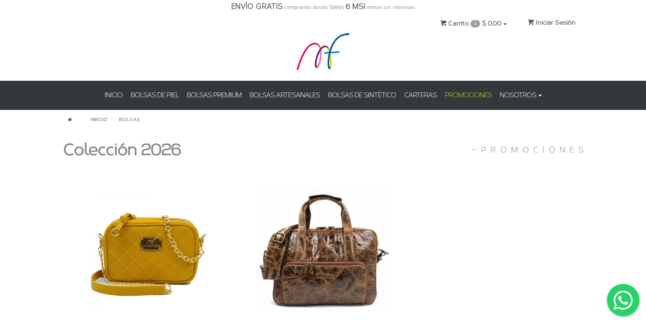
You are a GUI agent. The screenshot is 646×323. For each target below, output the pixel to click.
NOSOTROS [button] (521, 95)
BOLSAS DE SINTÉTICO (362, 95)
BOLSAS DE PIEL (155, 95)
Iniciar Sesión (552, 22)
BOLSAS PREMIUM (214, 95)
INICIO (113, 95)
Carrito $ (473, 23)
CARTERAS (420, 95)
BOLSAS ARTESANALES (284, 95)
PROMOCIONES (468, 95)
